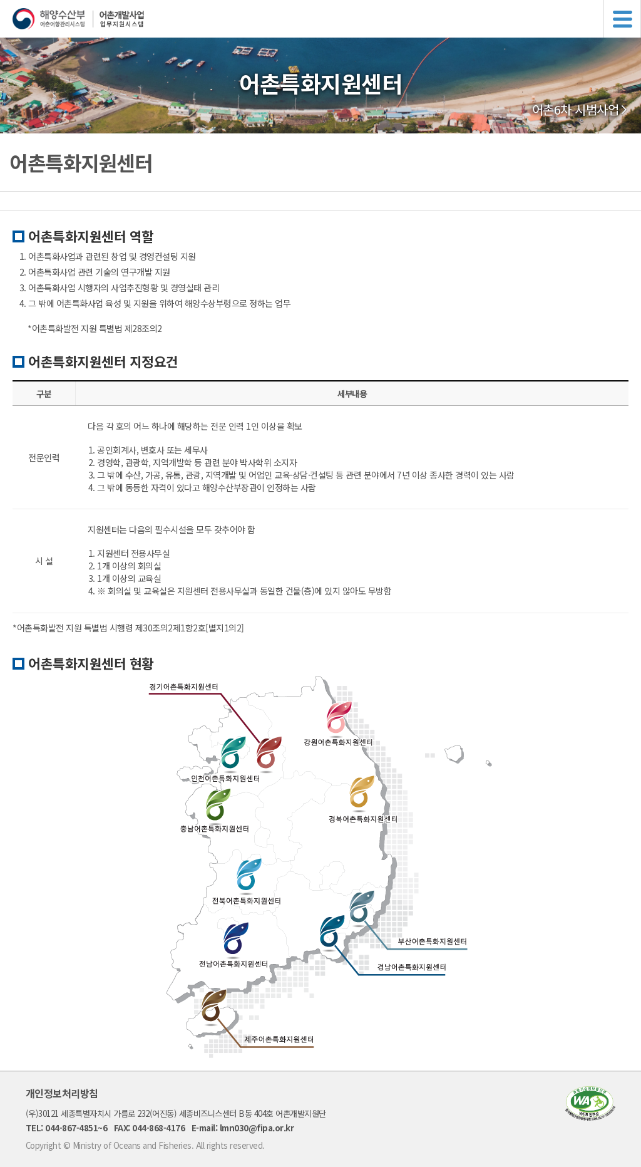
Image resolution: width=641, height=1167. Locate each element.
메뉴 (622, 19)
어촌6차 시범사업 (575, 109)
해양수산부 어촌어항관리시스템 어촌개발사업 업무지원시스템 (327, 18)
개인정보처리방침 (62, 1093)
